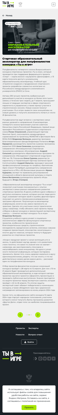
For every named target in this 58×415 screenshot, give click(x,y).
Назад (7, 15)
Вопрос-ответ (35, 334)
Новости (20, 334)
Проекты (20, 328)
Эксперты (33, 328)
